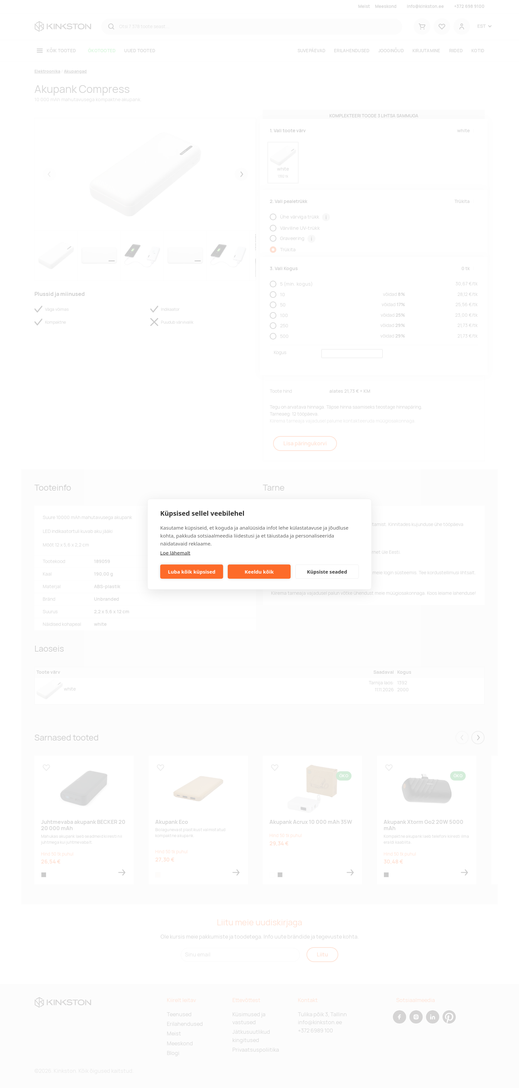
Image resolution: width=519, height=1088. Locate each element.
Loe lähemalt (175, 552)
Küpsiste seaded (327, 571)
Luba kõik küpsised (191, 571)
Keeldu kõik (259, 571)
